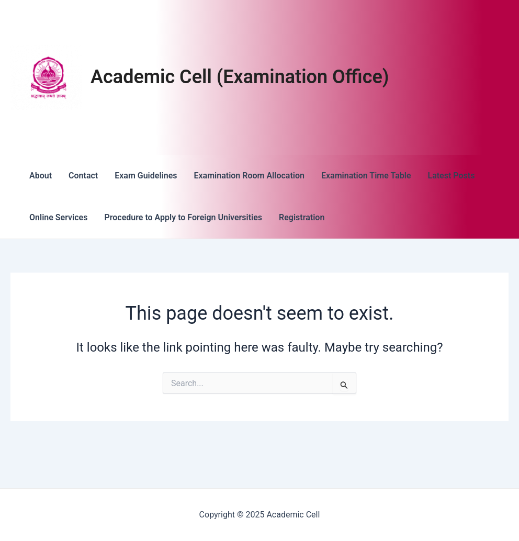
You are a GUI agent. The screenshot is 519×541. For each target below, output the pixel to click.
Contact (83, 176)
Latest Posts (451, 176)
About (40, 176)
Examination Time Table (366, 176)
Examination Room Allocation (249, 176)
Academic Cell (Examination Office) (240, 77)
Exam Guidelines (146, 176)
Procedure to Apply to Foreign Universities (183, 217)
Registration (301, 217)
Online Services (58, 217)
